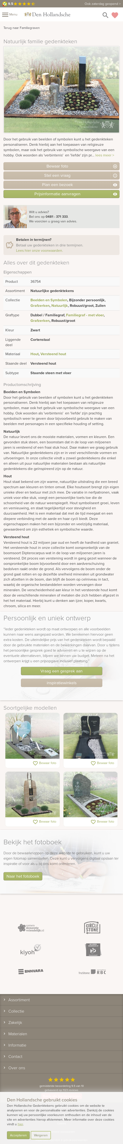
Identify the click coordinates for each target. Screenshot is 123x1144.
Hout (34, 354)
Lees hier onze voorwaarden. (39, 250)
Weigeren (41, 1135)
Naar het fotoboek (23, 876)
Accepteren (18, 1135)
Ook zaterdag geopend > (103, 3)
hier (20, 1124)
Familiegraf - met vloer (85, 315)
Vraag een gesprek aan (61, 671)
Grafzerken (40, 305)
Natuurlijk (59, 305)
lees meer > (104, 155)
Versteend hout (53, 354)
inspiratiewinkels (61, 683)
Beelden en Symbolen (48, 300)
